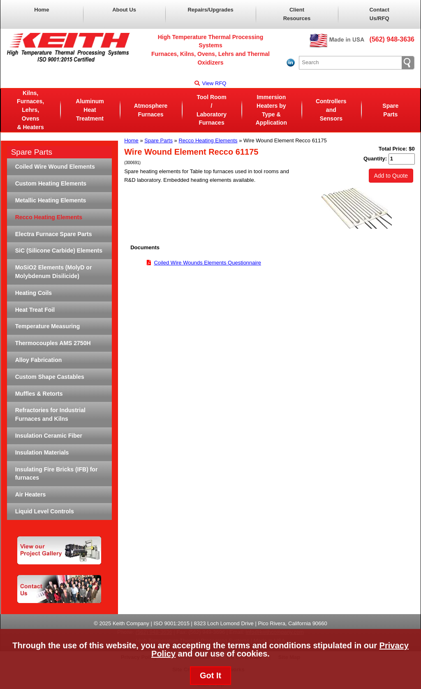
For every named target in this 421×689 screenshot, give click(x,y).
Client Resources (296, 14)
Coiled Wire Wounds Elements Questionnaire (207, 263)
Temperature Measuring (47, 326)
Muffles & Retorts (39, 393)
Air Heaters (30, 494)
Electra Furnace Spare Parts (53, 234)
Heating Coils (33, 293)
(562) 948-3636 (392, 39)
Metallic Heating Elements (50, 200)
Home (41, 10)
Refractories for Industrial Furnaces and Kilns (50, 414)
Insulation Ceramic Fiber (48, 435)
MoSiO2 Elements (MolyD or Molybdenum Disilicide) (53, 271)
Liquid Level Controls (44, 511)
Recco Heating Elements (207, 140)
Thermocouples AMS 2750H (53, 343)
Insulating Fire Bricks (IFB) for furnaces (56, 473)
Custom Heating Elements (50, 183)
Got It (210, 675)
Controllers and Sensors (331, 110)
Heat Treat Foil (35, 309)
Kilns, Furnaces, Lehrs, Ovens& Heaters (30, 110)
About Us (124, 10)
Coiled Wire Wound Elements (55, 166)
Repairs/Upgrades (210, 10)
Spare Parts (390, 110)
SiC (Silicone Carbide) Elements (58, 250)
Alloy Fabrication (38, 360)
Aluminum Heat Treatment (90, 110)
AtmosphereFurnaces (151, 110)
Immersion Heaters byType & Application (271, 110)
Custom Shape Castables (49, 376)
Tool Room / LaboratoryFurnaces (212, 110)
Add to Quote (391, 175)
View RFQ (210, 83)
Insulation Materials (42, 452)
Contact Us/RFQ (379, 14)
